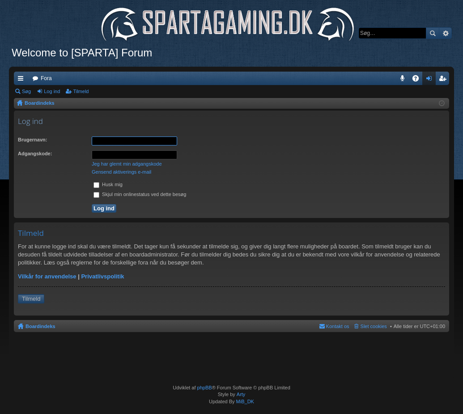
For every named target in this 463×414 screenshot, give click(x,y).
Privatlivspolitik (102, 276)
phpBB (204, 387)
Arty (241, 394)
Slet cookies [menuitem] (374, 326)
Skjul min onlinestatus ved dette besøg (139, 194)
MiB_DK (244, 401)
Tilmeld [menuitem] (445, 80)
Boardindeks (40, 326)
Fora (46, 78)
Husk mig (108, 184)
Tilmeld (81, 91)
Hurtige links (22, 80)
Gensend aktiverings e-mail (121, 172)
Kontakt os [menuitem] (337, 326)
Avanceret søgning (445, 33)
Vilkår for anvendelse (47, 276)
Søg (432, 33)
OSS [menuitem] (418, 80)
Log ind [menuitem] (431, 80)
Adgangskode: (35, 153)
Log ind (52, 91)
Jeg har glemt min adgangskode (127, 163)
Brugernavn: (32, 139)
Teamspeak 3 (404, 80)
